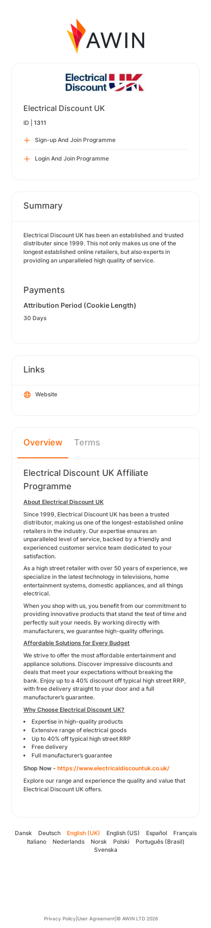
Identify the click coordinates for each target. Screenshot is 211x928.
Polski (121, 841)
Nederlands (68, 841)
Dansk (23, 833)
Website (40, 395)
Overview (43, 442)
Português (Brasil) (160, 841)
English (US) (123, 833)
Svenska (105, 849)
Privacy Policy (60, 918)
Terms (87, 442)
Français (185, 833)
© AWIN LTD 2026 (137, 918)
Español (156, 833)
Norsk (99, 841)
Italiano (36, 841)
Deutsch (49, 833)
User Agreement (96, 918)
